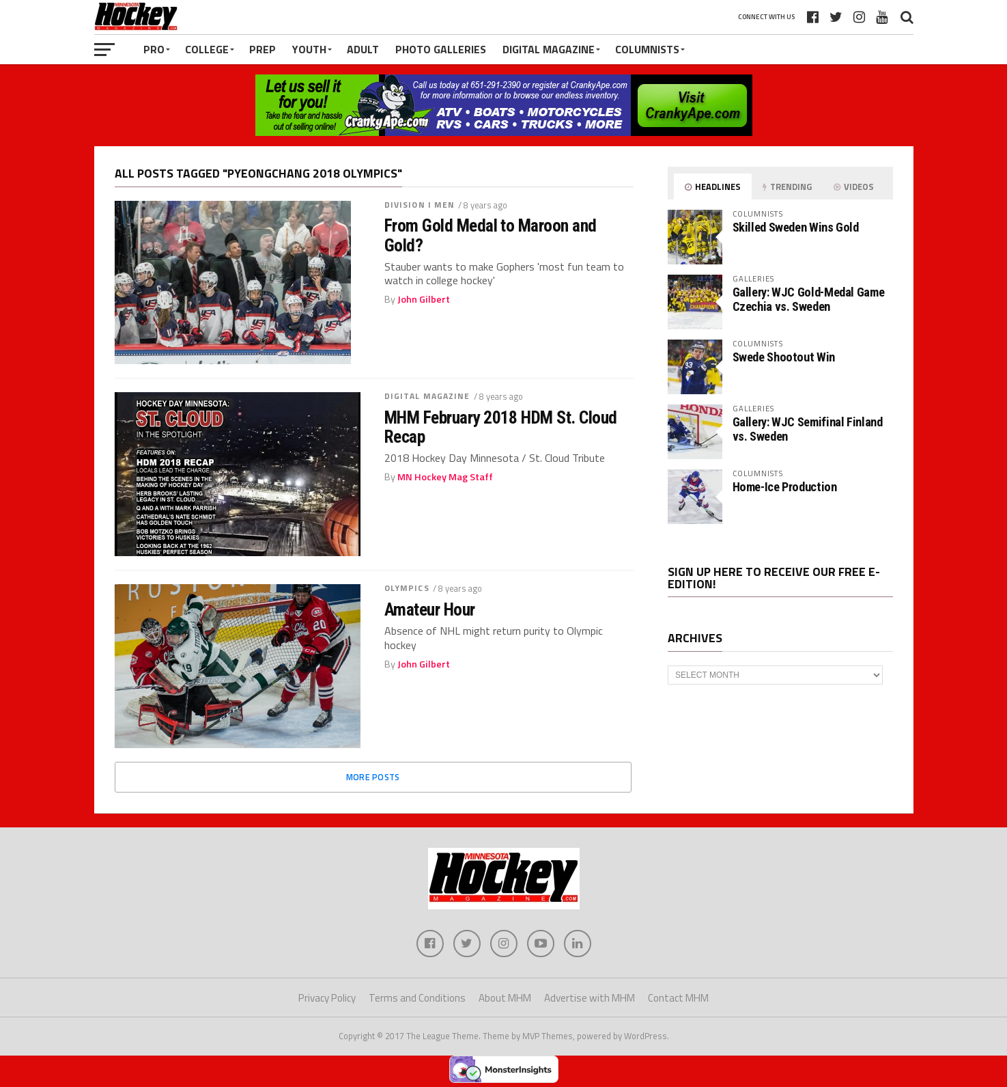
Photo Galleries (440, 49)
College (207, 49)
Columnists (647, 49)
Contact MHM (678, 998)
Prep (262, 49)
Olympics (406, 587)
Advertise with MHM (589, 998)
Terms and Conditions (417, 998)
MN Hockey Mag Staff (445, 476)
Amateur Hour (429, 609)
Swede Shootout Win (784, 357)
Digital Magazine (548, 49)
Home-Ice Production (785, 487)
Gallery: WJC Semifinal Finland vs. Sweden (808, 429)
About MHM (505, 998)
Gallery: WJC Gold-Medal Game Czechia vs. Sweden (809, 299)
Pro (154, 49)
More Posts (373, 777)
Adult (363, 49)
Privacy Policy (327, 998)
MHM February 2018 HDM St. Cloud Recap (500, 427)
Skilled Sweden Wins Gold (796, 227)
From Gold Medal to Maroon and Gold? (490, 235)
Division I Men (419, 204)
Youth (309, 49)
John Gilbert (423, 299)
